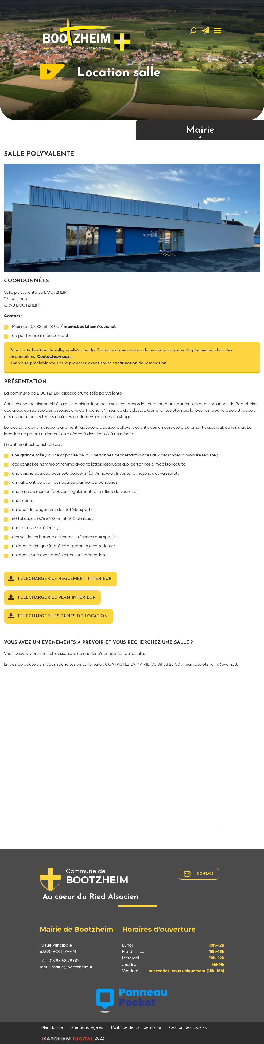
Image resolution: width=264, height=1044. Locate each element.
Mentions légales (87, 1027)
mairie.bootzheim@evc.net (90, 327)
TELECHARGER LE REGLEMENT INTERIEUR (64, 579)
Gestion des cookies (188, 1027)
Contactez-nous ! (54, 357)
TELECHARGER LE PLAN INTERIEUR (56, 598)
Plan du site (52, 1027)
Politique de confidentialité (136, 1027)
